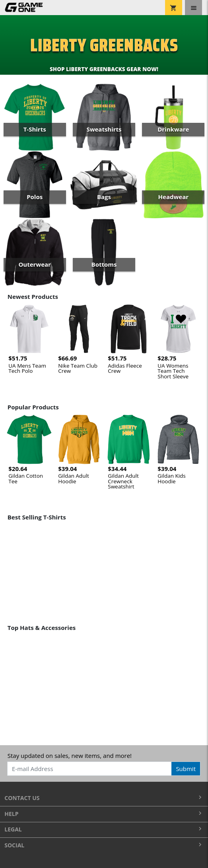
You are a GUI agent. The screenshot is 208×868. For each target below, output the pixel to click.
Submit (186, 769)
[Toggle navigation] (193, 7)
